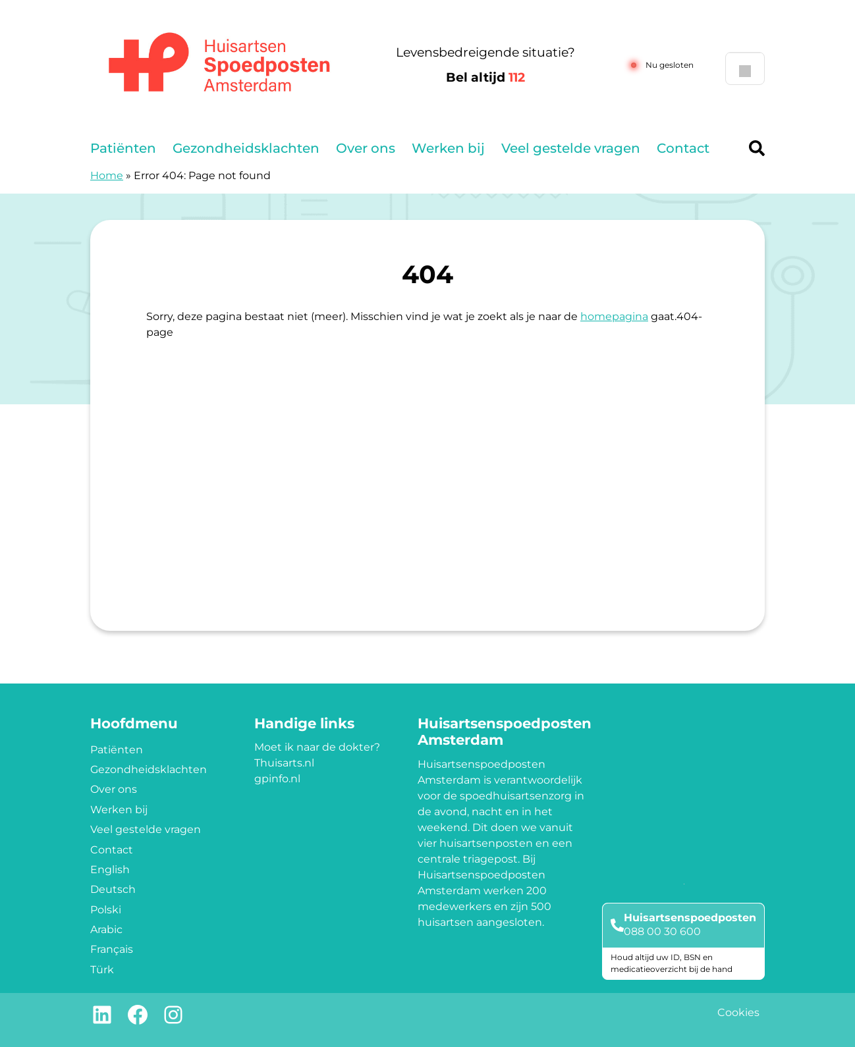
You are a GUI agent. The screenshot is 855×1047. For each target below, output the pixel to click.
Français (111, 949)
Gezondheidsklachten (246, 148)
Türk (102, 969)
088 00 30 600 (662, 931)
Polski (105, 909)
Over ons (365, 148)
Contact (683, 148)
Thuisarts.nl (284, 763)
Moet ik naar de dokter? (317, 747)
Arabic (106, 929)
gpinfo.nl (277, 778)
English (110, 869)
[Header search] (757, 148)
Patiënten (123, 148)
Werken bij (448, 148)
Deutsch (113, 889)
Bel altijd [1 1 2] (485, 77)
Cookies (738, 1012)
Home (106, 175)
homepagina (614, 316)
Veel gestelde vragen (570, 148)
